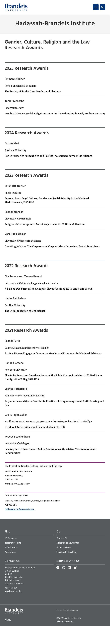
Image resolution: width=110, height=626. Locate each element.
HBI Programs (11, 538)
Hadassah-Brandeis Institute (55, 23)
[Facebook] (57, 567)
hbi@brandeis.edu (13, 591)
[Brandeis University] (16, 7)
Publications (10, 552)
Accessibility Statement (67, 610)
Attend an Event (63, 547)
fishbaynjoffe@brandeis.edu (20, 509)
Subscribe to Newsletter (67, 543)
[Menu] (96, 7)
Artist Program (11, 547)
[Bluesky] (75, 567)
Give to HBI (61, 538)
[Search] (102, 7)
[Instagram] (63, 567)
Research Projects (13, 543)
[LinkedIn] (69, 567)
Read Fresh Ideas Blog (66, 552)
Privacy (8, 620)
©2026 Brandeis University (68, 618)
